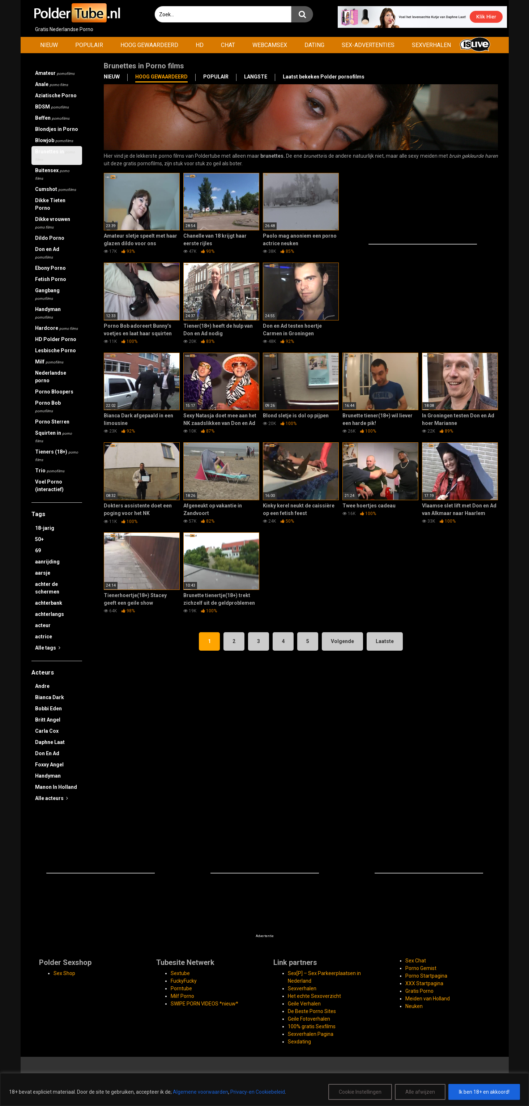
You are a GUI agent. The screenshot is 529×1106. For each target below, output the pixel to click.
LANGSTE (255, 77)
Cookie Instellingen (360, 1092)
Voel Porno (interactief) (49, 485)
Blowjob (54, 140)
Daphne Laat (50, 742)
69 (38, 550)
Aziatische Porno (56, 95)
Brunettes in (55, 155)
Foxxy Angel (49, 764)
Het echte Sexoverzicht (314, 996)
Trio (49, 470)
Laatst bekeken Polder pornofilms (323, 77)
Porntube (181, 988)
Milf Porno (182, 996)
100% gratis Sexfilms (312, 1026)
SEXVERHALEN (431, 45)
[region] (264, 1089)
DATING (314, 45)
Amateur (54, 73)
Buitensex (52, 173)
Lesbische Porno (55, 350)
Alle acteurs (51, 798)
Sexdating (299, 1042)
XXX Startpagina (424, 983)
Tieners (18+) (56, 455)
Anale (51, 84)
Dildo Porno (49, 238)
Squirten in (53, 436)
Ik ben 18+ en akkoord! (484, 1092)
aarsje (42, 573)
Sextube (180, 973)
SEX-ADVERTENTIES (368, 45)
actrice (43, 636)
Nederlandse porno (50, 376)
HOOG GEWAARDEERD (149, 45)
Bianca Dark (49, 697)
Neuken (414, 1006)
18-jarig (44, 528)
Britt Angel (47, 720)
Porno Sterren (52, 422)
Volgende (342, 641)
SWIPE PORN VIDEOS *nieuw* (204, 1004)
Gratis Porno (419, 991)
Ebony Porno (50, 268)
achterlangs (49, 614)
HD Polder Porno (55, 339)
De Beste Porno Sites (312, 1011)
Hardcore (56, 328)
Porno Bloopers (54, 392)
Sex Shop (64, 973)
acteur (43, 625)
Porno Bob (48, 406)
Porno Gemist (420, 968)
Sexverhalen (302, 988)
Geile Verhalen (304, 1004)
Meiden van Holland (427, 998)
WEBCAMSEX (269, 45)
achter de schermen (47, 588)
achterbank (48, 603)
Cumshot (55, 189)
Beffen (52, 118)
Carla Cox (47, 731)
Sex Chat (415, 961)
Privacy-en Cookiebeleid (257, 1092)
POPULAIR (89, 45)
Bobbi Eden (48, 708)
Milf (49, 362)
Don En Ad (47, 753)
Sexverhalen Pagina (310, 1034)
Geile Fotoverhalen (309, 1019)
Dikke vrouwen (52, 222)
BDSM (52, 107)
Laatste (385, 641)
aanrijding (47, 562)
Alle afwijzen (420, 1092)
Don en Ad (47, 252)
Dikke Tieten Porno (50, 204)
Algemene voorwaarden (200, 1092)
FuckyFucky (184, 981)
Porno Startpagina (426, 976)
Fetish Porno (50, 279)
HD (200, 45)
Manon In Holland (56, 787)
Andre (42, 686)
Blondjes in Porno (56, 129)
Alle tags (47, 648)
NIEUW (49, 45)
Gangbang (47, 294)
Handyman (48, 312)
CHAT (228, 45)
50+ (39, 539)
